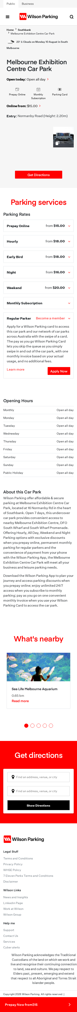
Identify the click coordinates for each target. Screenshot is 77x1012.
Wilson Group (12, 914)
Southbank (24, 29)
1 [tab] (26, 726)
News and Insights (15, 897)
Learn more (15, 369)
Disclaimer (10, 881)
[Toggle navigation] (7, 16)
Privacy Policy (13, 864)
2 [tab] (32, 726)
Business (28, 3)
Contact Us (10, 935)
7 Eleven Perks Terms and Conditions (28, 875)
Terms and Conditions (18, 858)
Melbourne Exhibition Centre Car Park (33, 33)
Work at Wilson (13, 908)
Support (8, 930)
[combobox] (38, 777)
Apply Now (59, 371)
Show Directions (38, 805)
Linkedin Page (13, 903)
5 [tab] (51, 726)
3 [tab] (39, 726)
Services (9, 941)
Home (10, 29)
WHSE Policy (12, 870)
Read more (20, 700)
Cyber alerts (11, 947)
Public (11, 3)
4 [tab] (45, 726)
